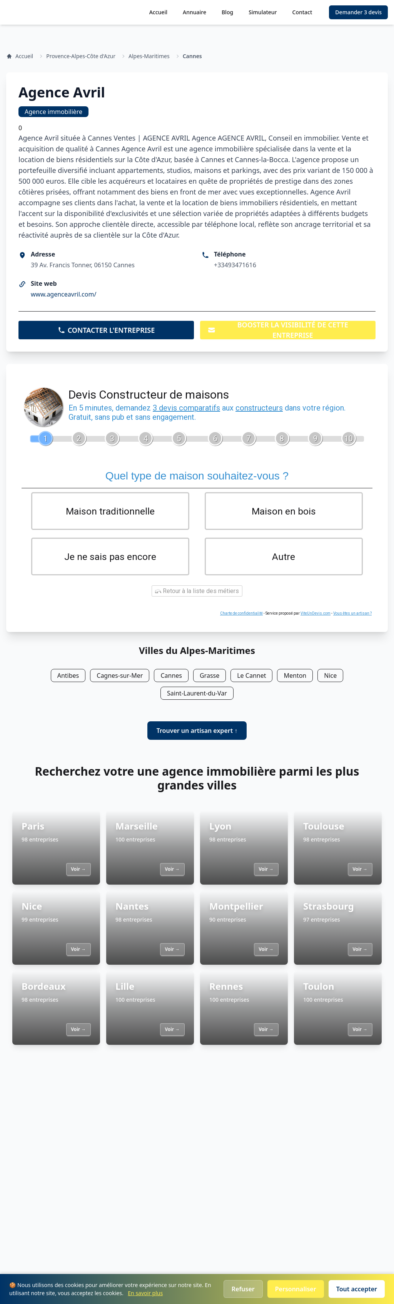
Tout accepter (356, 1289)
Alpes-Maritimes (149, 56)
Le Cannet (251, 677)
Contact (302, 12)
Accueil (158, 12)
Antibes (68, 677)
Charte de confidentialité (241, 615)
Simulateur (263, 12)
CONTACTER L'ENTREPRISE (106, 330)
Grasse (209, 677)
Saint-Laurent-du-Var (197, 695)
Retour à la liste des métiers (197, 592)
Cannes (192, 56)
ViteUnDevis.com (316, 615)
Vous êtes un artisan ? (352, 615)
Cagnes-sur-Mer (120, 677)
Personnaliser (295, 1289)
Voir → (78, 870)
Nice (330, 677)
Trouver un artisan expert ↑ (197, 732)
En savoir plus (145, 1293)
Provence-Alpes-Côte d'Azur (80, 56)
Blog (227, 12)
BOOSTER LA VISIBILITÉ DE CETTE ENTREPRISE (278, 330)
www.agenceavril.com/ (63, 294)
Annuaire (194, 12)
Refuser (243, 1289)
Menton (295, 677)
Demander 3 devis (358, 12)
